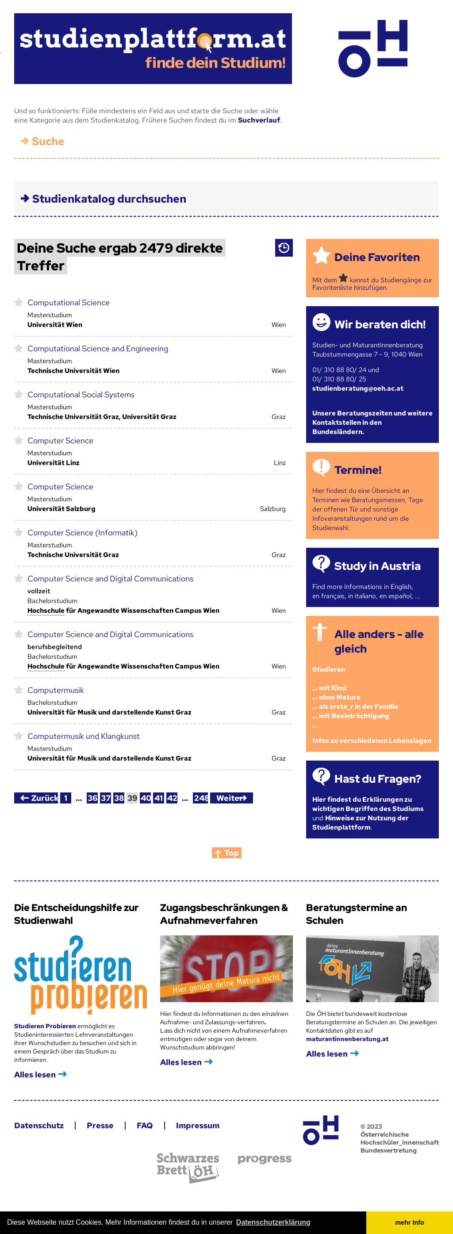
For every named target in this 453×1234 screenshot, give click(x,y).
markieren (18, 301)
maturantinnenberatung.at (347, 1039)
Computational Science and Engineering (97, 348)
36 (93, 798)
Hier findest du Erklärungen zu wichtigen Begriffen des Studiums (368, 804)
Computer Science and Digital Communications (110, 578)
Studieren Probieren (45, 1026)
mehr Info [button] (409, 1222)
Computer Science (60, 440)
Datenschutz (39, 1125)
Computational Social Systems (80, 394)
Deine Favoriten (377, 257)
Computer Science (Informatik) (82, 532)
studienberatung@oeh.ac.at (357, 388)
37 (106, 798)
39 (132, 798)
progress (265, 1160)
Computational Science (68, 302)
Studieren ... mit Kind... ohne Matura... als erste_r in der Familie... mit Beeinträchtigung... (355, 697)
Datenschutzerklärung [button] (273, 1222)
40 (146, 798)
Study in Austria (377, 566)
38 (119, 798)
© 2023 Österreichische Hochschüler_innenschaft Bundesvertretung (400, 1138)
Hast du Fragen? (377, 779)
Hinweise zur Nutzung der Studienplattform (360, 823)
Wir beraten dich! (380, 324)
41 (158, 798)
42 (172, 798)
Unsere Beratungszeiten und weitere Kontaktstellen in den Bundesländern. (372, 422)
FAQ (145, 1125)
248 (201, 798)
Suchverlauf (259, 120)
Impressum (197, 1125)
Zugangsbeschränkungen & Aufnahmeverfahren (224, 914)
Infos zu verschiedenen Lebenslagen (371, 740)
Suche (48, 141)
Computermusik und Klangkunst (83, 736)
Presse (100, 1125)
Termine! (357, 470)
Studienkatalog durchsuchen (109, 199)
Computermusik (55, 690)
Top (231, 853)
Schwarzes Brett (188, 1168)
